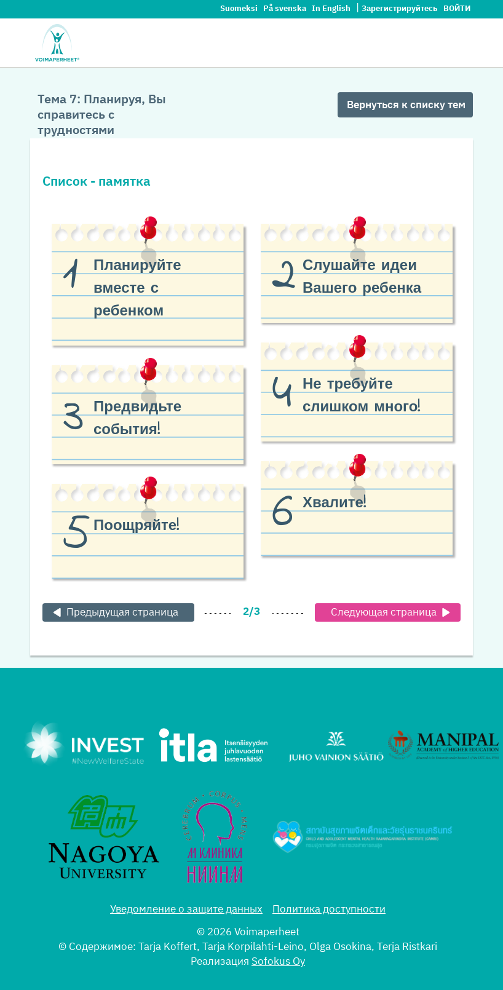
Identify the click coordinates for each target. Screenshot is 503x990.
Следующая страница (392, 612)
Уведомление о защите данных (186, 910)
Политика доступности (329, 910)
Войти (456, 9)
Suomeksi (239, 9)
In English (332, 9)
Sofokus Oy (278, 962)
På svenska (285, 9)
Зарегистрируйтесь (399, 9)
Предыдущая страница (113, 612)
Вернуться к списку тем (406, 105)
